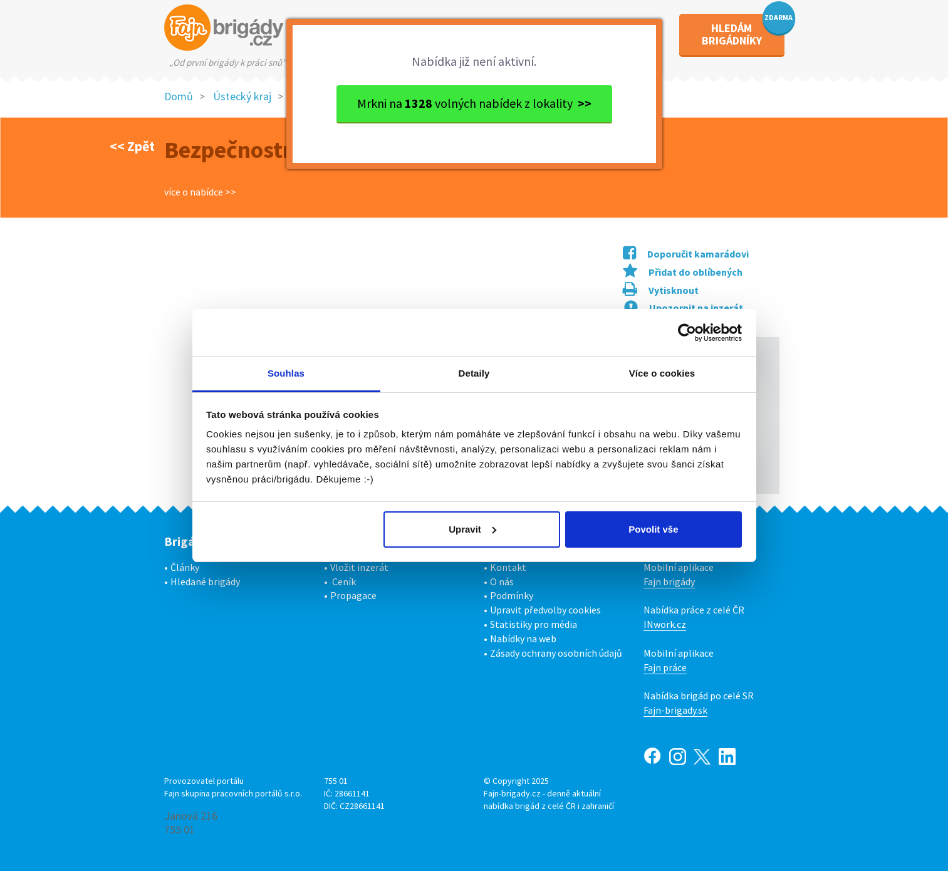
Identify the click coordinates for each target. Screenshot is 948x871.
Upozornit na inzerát (683, 307)
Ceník (344, 581)
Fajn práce (665, 667)
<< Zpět (132, 146)
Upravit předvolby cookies (545, 609)
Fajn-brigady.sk (675, 710)
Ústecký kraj (242, 96)
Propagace (353, 595)
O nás (502, 581)
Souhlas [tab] (286, 373)
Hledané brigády (205, 581)
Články (184, 567)
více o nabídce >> (200, 191)
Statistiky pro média (533, 624)
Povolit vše (653, 529)
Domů (178, 96)
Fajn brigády (669, 581)
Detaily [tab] (474, 373)
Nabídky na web (523, 638)
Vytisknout (661, 290)
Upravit (472, 529)
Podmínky (511, 595)
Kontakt (508, 567)
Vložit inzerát (359, 567)
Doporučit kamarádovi (686, 254)
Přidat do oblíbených (682, 272)
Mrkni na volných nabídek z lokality (474, 103)
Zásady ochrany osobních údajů (556, 653)
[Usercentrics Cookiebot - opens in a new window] (687, 332)
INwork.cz (664, 624)
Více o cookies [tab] (662, 373)
